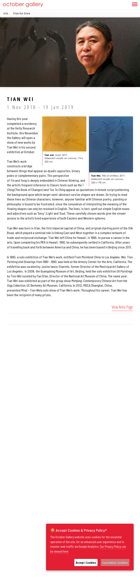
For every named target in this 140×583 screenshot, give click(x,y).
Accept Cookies (86, 562)
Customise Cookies (115, 562)
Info (6, 13)
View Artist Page (122, 307)
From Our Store (21, 13)
